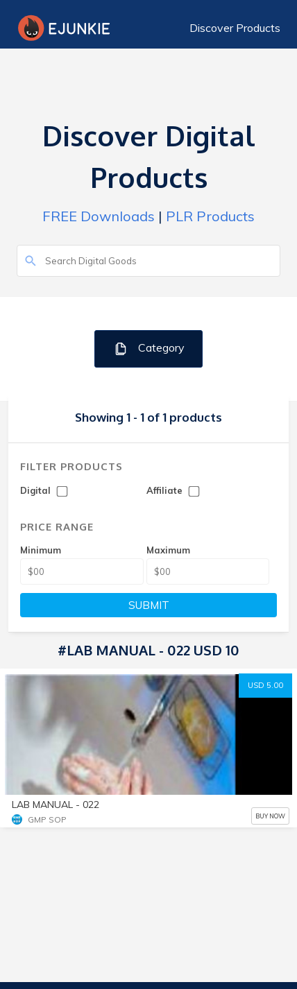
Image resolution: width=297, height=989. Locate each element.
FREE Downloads (98, 216)
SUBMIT (148, 605)
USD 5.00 (265, 685)
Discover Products (234, 28)
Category (149, 348)
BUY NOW (270, 816)
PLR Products (210, 216)
